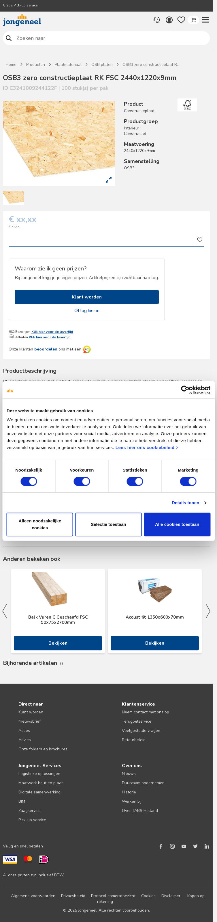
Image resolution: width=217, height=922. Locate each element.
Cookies (148, 896)
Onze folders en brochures (42, 749)
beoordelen (45, 349)
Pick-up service (32, 820)
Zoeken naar (8, 38)
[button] (205, 20)
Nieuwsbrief (29, 721)
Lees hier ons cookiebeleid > (147, 447)
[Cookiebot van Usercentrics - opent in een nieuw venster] (185, 389)
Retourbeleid (134, 740)
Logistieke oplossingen (39, 773)
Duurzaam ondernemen (143, 783)
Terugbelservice (136, 721)
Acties (24, 730)
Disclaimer (170, 896)
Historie (129, 792)
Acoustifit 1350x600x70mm (155, 617)
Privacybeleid (73, 896)
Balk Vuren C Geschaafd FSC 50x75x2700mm (58, 620)
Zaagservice (29, 810)
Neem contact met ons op (145, 712)
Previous (4, 611)
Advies (24, 740)
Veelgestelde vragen (141, 730)
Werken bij (131, 801)
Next (208, 611)
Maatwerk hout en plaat (40, 783)
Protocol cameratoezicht (113, 896)
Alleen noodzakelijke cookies (40, 524)
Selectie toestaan (108, 524)
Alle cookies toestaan (177, 524)
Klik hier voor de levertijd (52, 331)
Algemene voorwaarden (33, 896)
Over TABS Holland (140, 810)
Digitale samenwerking (39, 792)
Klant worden (87, 297)
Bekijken (57, 643)
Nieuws (129, 773)
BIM (21, 801)
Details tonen (185, 502)
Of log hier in (86, 310)
